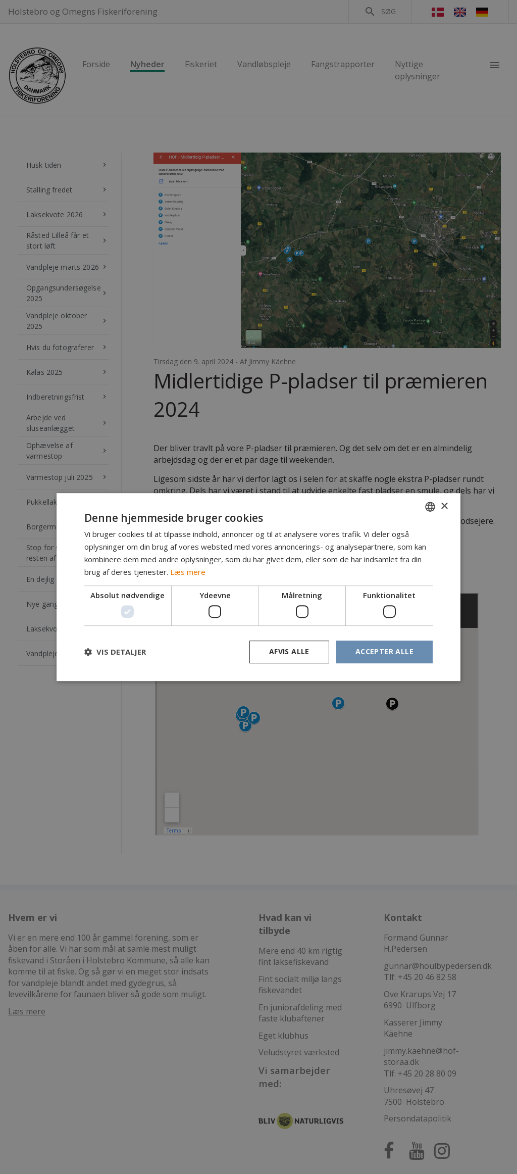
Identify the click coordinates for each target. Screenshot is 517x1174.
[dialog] (258, 587)
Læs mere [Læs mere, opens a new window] (187, 572)
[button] (115, 651)
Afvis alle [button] (289, 651)
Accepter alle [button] (384, 651)
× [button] (444, 506)
